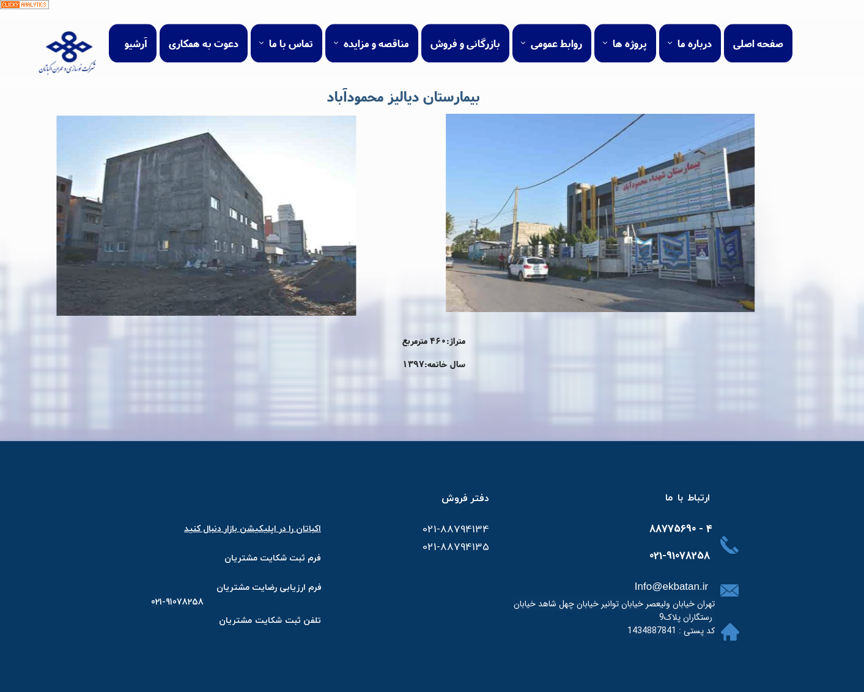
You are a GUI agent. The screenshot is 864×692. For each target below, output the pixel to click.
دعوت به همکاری (203, 28)
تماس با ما (291, 28)
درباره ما (695, 28)
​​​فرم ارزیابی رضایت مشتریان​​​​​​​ (269, 587)
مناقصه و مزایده (376, 28)
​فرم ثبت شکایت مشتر (279, 557)
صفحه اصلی (758, 28)
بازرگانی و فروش (465, 28)
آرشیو (136, 28)
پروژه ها (630, 28)
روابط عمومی (556, 28)
